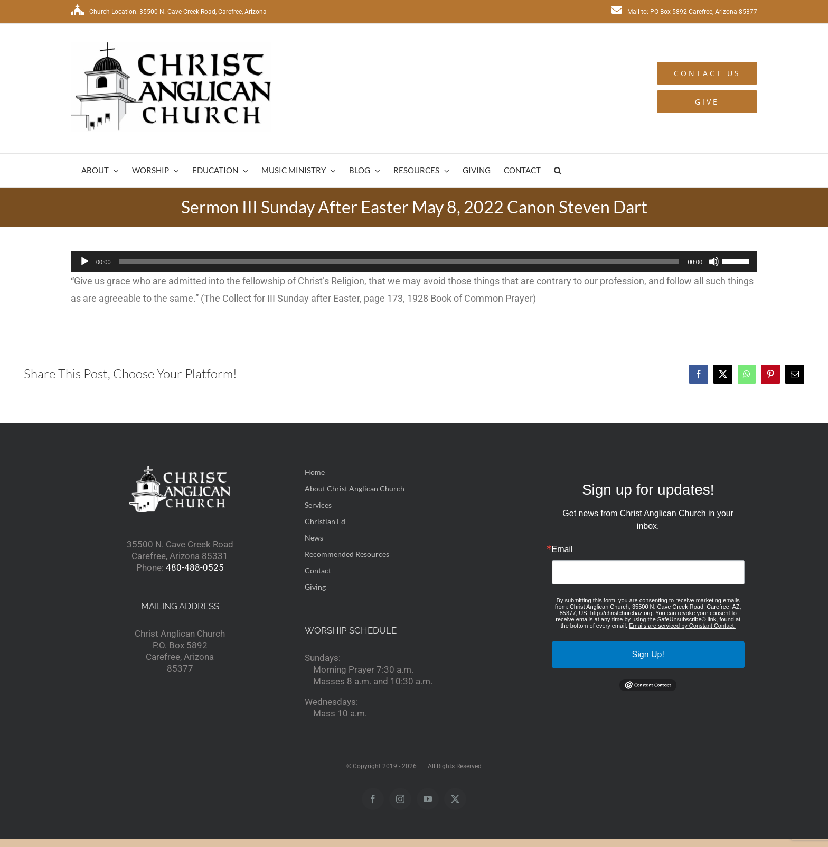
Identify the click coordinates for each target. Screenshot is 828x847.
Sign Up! (648, 654)
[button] (557, 170)
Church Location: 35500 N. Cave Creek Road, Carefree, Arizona (169, 11)
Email (562, 549)
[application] (414, 261)
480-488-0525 (195, 567)
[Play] (84, 261)
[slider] (399, 261)
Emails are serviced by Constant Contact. (682, 625)
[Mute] (714, 261)
